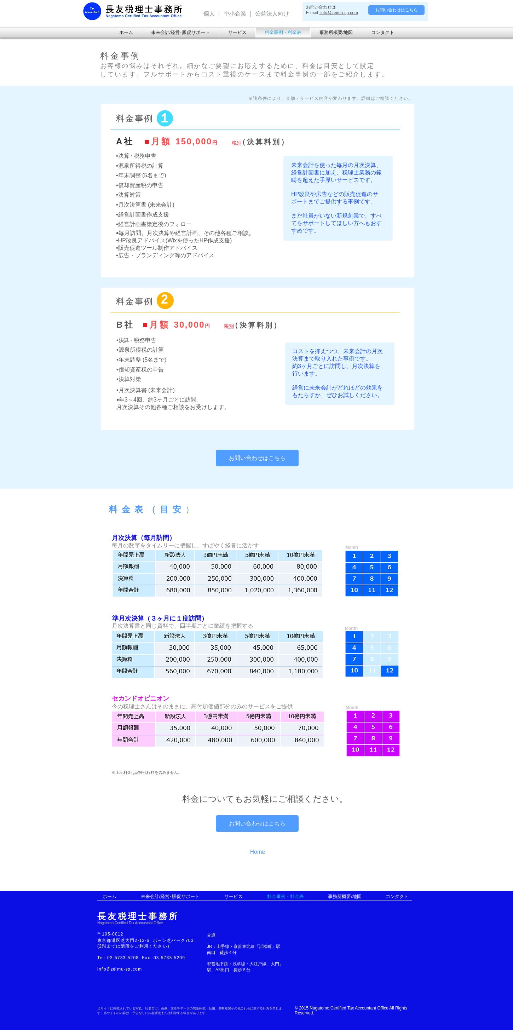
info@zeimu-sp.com (338, 12)
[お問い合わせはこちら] (396, 10)
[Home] (263, 852)
